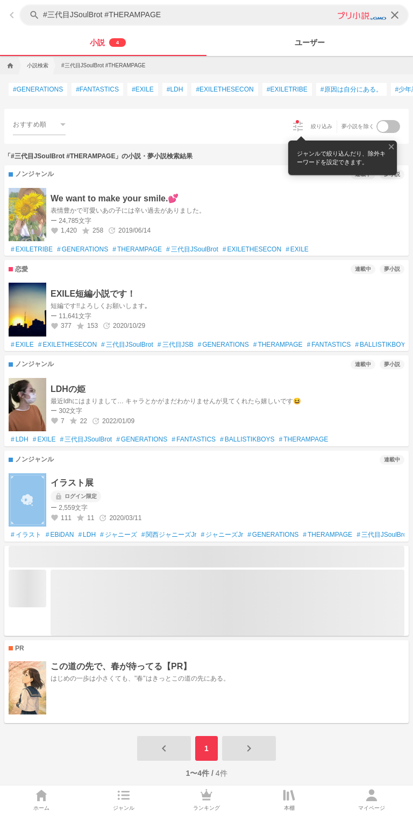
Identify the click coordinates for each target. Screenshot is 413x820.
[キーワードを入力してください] (215, 15)
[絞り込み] (298, 126)
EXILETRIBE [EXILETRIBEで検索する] (287, 89)
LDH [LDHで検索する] (175, 89)
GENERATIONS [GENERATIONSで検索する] (38, 89)
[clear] (395, 15)
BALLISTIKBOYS (247, 440)
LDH (20, 440)
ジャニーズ (118, 535)
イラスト (26, 535)
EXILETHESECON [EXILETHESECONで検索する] (224, 89)
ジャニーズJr (222, 535)
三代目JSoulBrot (192, 250)
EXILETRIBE (32, 250)
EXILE (297, 250)
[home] (9, 65)
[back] (12, 15)
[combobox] (39, 124)
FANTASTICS (329, 345)
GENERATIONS (82, 250)
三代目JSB (176, 345)
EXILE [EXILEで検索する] (143, 89)
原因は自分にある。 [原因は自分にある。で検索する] (351, 90)
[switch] (388, 126)
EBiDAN (60, 535)
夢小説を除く (358, 126)
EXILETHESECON (252, 250)
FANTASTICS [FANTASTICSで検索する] (97, 89)
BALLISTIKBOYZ (382, 345)
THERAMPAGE (137, 250)
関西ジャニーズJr (169, 535)
